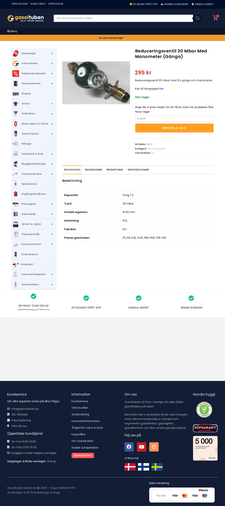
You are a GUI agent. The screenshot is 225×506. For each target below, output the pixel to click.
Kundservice (79, 401)
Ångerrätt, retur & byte (87, 427)
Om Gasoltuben (82, 440)
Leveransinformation (85, 420)
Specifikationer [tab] (138, 169)
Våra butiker (79, 408)
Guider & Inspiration (84, 446)
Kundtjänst (38, 3)
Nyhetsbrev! (82, 454)
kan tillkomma (34, 309)
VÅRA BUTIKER (19, 3)
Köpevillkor (78, 433)
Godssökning (80, 414)
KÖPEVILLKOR (56, 3)
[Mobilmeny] (12, 31)
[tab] (93, 170)
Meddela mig (174, 128)
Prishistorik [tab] (114, 169)
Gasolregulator (157, 148)
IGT (153, 153)
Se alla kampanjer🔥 (112, 38)
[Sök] (197, 18)
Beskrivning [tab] (72, 169)
